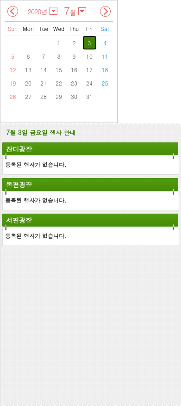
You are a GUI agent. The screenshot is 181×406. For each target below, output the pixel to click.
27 (28, 96)
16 (74, 70)
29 (59, 96)
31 (89, 96)
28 (43, 96)
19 (13, 83)
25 (105, 83)
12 (13, 70)
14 (43, 70)
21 (43, 83)
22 (59, 83)
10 (89, 56)
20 (28, 83)
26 (13, 96)
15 (59, 70)
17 (89, 70)
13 (28, 70)
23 (74, 83)
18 (105, 70)
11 (105, 56)
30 (74, 96)
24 (89, 83)
